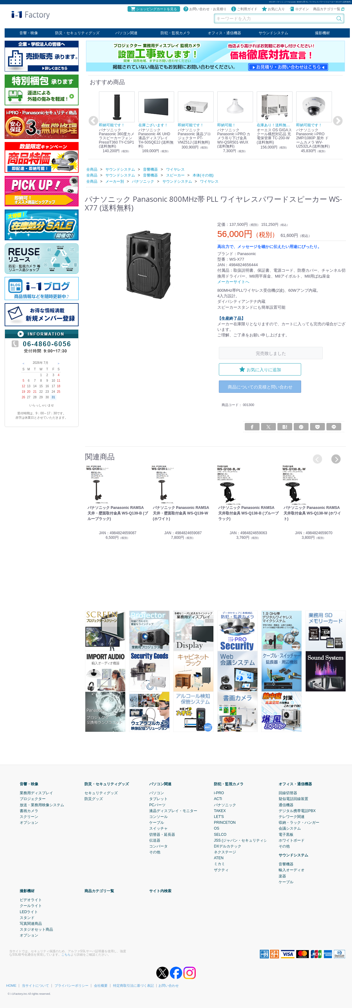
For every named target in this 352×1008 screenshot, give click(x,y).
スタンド (27, 917)
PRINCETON (224, 822)
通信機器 (286, 805)
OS (216, 828)
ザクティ (221, 870)
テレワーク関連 (292, 816)
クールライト (31, 906)
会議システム (290, 828)
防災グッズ (93, 799)
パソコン (156, 793)
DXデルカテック (227, 846)
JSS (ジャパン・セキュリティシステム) (247, 840)
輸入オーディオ (292, 870)
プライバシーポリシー (71, 985)
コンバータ (158, 846)
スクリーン (29, 816)
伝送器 (154, 840)
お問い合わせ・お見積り (205, 9)
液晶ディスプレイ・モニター (173, 810)
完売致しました (271, 353)
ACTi (218, 799)
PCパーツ (157, 805)
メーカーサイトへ (233, 281)
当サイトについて (35, 985)
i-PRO (219, 793)
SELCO (220, 834)
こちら (66, 954)
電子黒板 (286, 834)
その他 (154, 852)
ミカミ (219, 864)
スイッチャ (158, 828)
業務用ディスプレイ (36, 793)
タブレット (158, 799)
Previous (92, 121)
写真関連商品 (31, 923)
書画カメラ (29, 810)
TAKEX (220, 810)
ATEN (218, 858)
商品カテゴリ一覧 (328, 9)
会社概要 (101, 985)
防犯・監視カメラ (175, 33)
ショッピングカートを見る (153, 9)
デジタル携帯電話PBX (297, 810)
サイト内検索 (160, 890)
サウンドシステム (273, 33)
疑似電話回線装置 (293, 799)
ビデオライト (31, 899)
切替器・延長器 (162, 834)
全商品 (91, 169)
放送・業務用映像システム (42, 805)
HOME (11, 985)
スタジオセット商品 (36, 929)
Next (337, 121)
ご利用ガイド (244, 9)
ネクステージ (225, 852)
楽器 (282, 876)
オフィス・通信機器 (224, 33)
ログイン (299, 9)
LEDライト (29, 911)
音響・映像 (28, 33)
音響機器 (286, 864)
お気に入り (273, 9)
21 (34, 391)
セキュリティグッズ (101, 793)
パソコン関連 (126, 33)
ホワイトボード (292, 840)
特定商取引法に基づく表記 (133, 985)
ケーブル (156, 822)
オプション (29, 822)
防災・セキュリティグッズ (77, 33)
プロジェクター (33, 799)
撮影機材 (322, 33)
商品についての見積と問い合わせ (260, 386)
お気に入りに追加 (260, 369)
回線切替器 (288, 793)
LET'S (219, 816)
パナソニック (225, 805)
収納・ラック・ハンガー (299, 822)
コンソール (158, 816)
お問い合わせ (168, 985)
